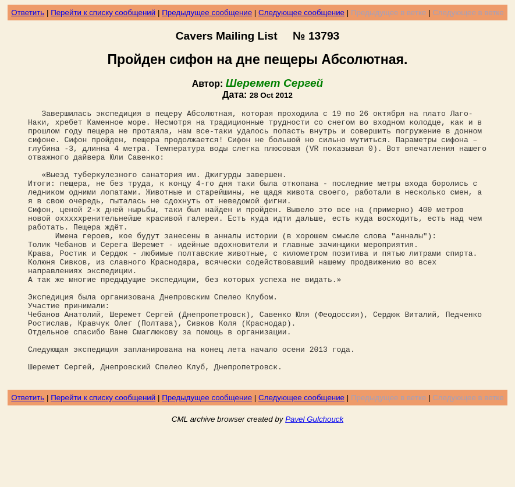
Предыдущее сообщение (207, 12)
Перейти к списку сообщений (103, 12)
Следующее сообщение (301, 12)
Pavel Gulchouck (314, 473)
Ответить (27, 12)
